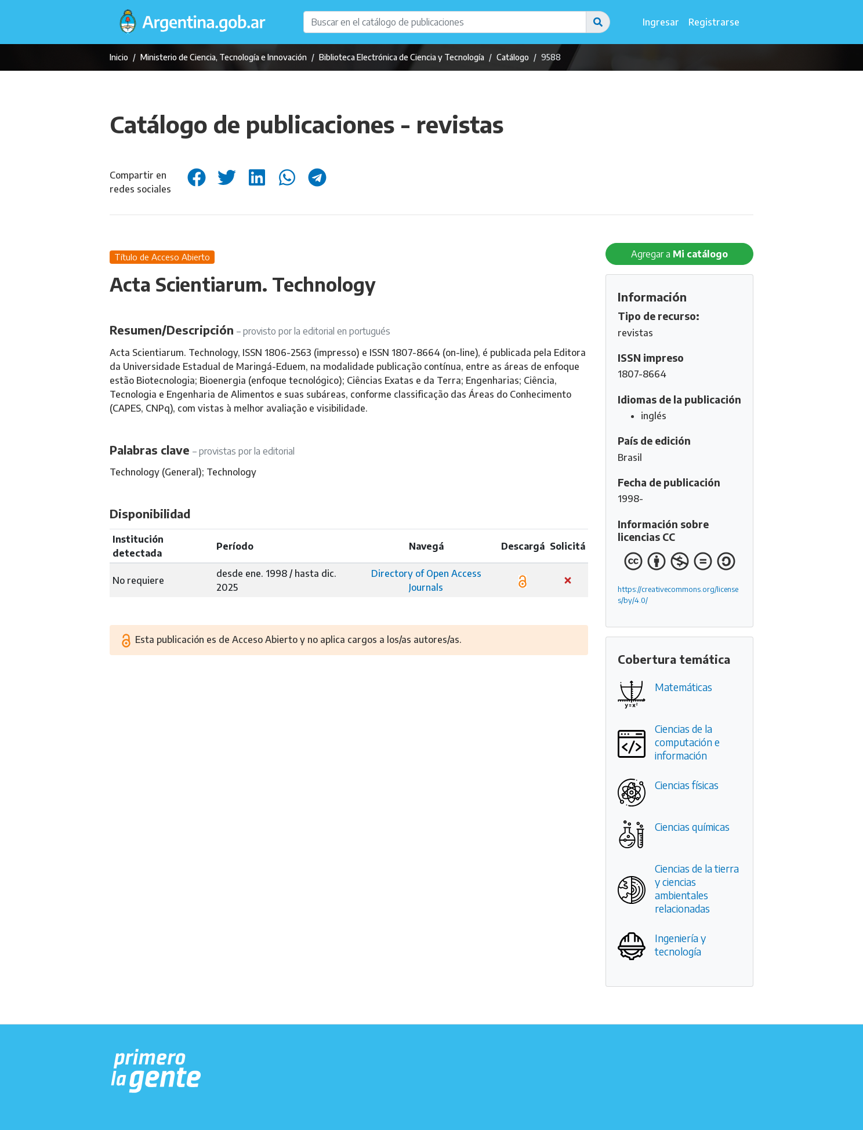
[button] (598, 22)
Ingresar (661, 22)
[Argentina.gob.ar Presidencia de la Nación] (156, 1071)
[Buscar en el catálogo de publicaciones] (444, 22)
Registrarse (713, 22)
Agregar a (679, 254)
